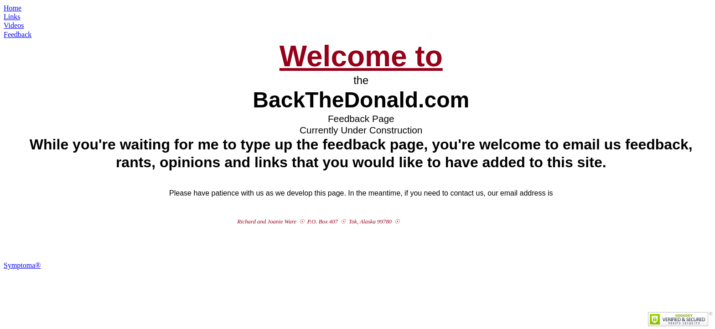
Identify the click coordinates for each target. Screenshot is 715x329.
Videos (14, 25)
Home (12, 8)
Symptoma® (22, 265)
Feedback (17, 34)
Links (12, 17)
